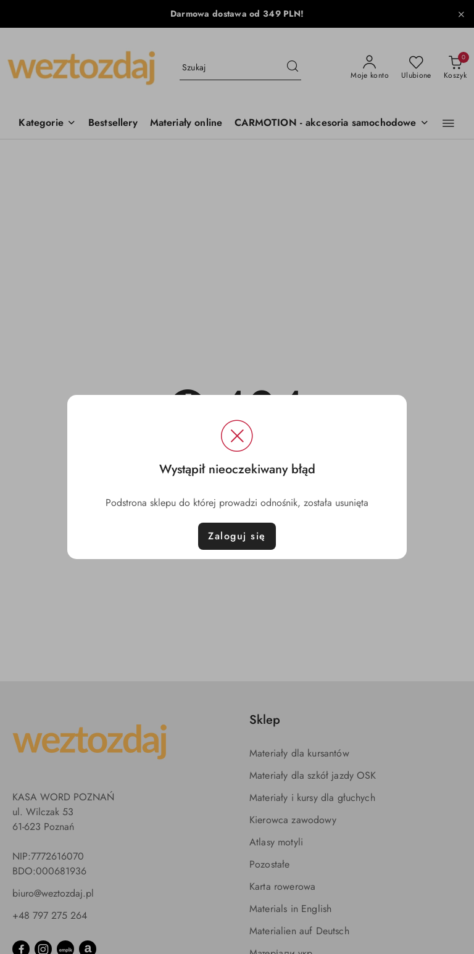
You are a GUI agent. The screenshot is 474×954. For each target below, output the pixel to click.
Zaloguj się (237, 536)
